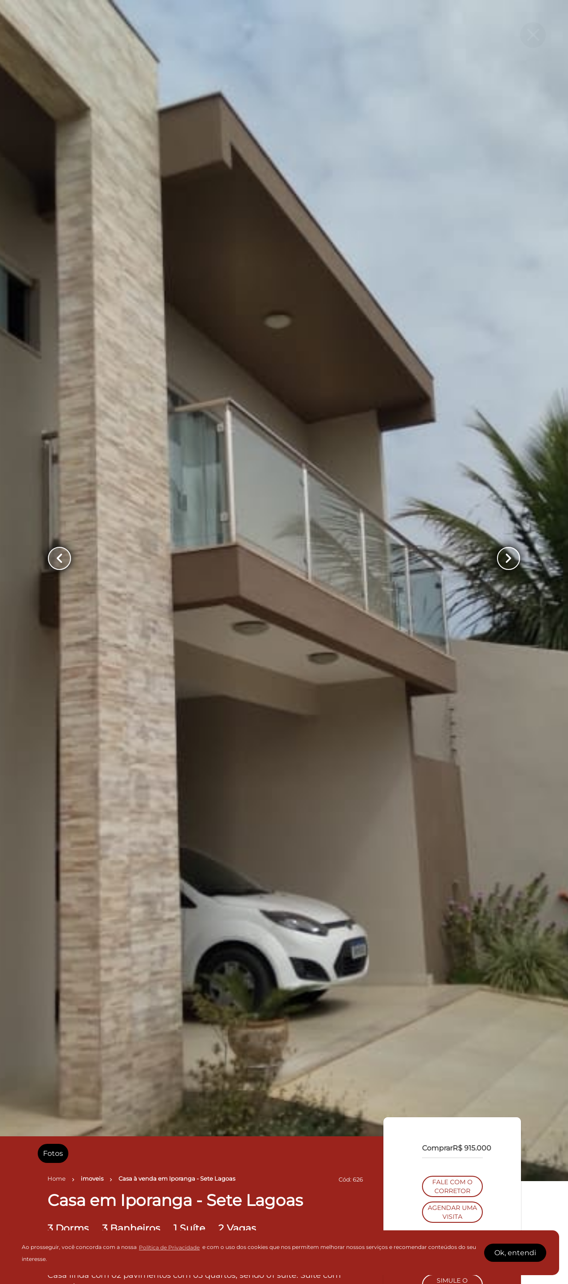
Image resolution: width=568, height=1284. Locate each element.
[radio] (53, 1153)
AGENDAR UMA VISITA (452, 648)
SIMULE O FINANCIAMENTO (452, 720)
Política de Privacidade (169, 1247)
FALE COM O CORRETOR (452, 622)
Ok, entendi (515, 1253)
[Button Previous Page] (59, 558)
